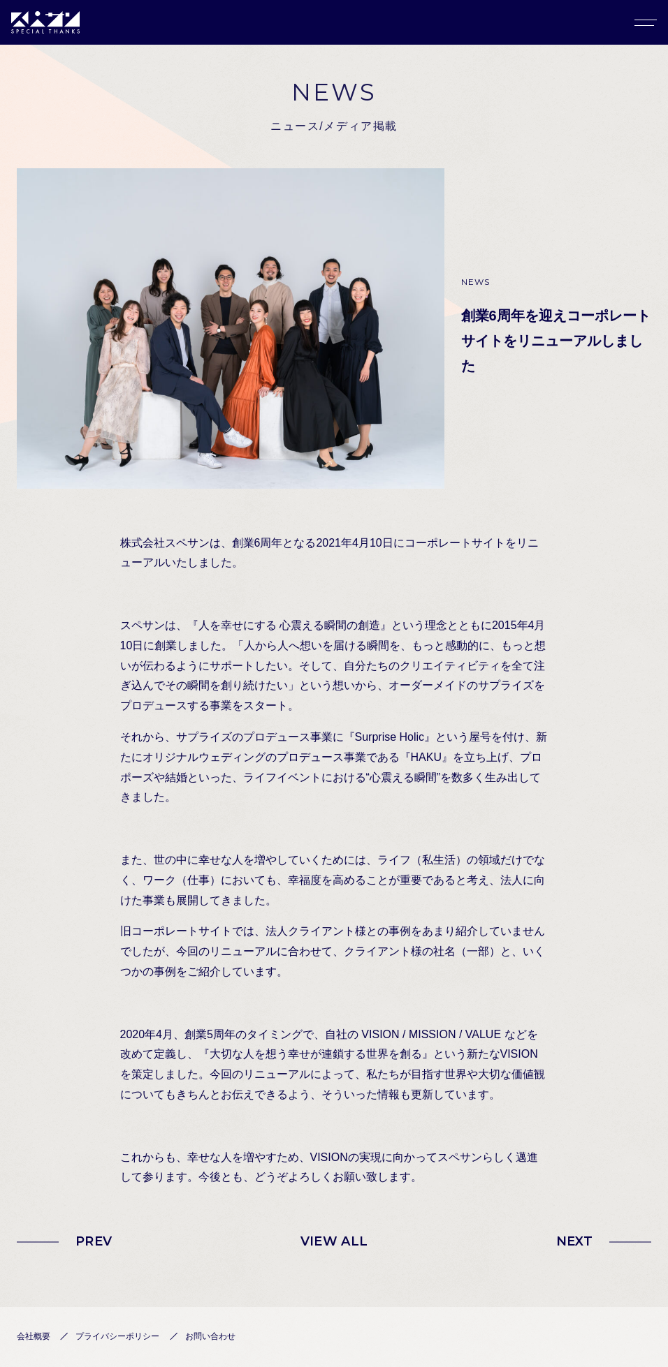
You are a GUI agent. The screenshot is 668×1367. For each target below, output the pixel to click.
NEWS (476, 282)
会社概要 (33, 1336)
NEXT (574, 1241)
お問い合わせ (210, 1336)
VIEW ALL (334, 1241)
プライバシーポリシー (117, 1336)
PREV (93, 1241)
